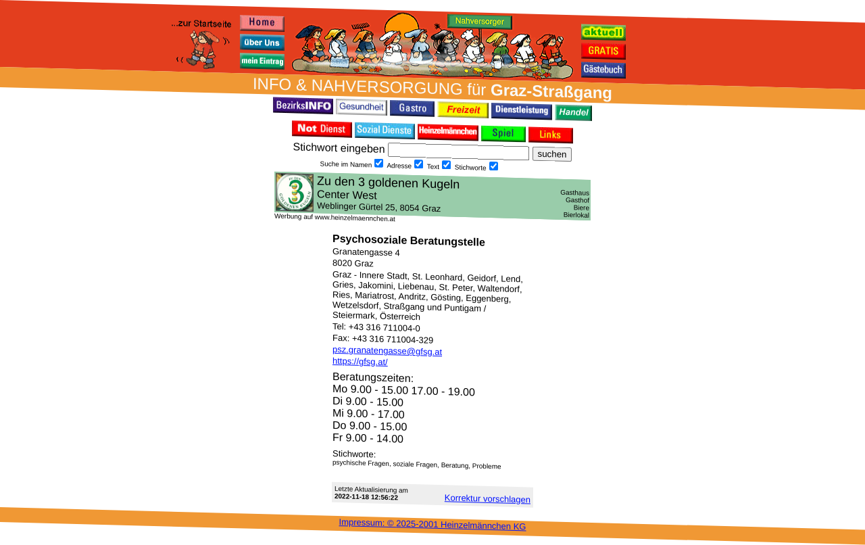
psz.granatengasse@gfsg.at (387, 350)
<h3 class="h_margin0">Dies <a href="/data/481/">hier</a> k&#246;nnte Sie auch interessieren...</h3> (432, 196)
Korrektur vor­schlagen (487, 498)
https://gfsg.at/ (360, 361)
